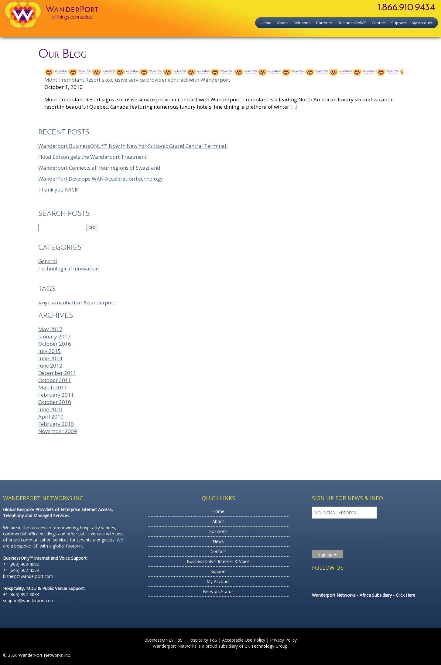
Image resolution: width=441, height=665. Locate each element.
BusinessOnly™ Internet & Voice (218, 561)
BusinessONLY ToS (163, 640)
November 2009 (57, 431)
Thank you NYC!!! (58, 189)
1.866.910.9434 (406, 8)
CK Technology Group (266, 646)
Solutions (302, 22)
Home (266, 22)
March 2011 (52, 387)
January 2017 (54, 336)
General (47, 261)
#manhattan (66, 302)
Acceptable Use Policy (243, 640)
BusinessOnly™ (352, 22)
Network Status (218, 591)
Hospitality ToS (202, 640)
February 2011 (56, 394)
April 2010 (50, 416)
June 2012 (50, 365)
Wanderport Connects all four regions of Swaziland (99, 167)
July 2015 (49, 351)
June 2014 (50, 358)
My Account (422, 22)
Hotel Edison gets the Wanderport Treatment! (93, 156)
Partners (324, 22)
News (218, 541)
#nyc (44, 302)
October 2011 (54, 380)
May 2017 (50, 329)
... (294, 106)
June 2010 (50, 409)
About (282, 22)
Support (398, 22)
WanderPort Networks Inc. (45, 655)
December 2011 (57, 372)
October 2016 (54, 343)
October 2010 (54, 402)
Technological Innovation (68, 268)
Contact (379, 22)
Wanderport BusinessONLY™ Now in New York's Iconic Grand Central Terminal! (132, 145)
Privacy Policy (283, 640)
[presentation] (349, 534)
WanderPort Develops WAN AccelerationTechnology (100, 178)
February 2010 (56, 423)
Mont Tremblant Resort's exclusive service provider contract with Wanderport (137, 79)
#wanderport (99, 302)
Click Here (405, 595)
